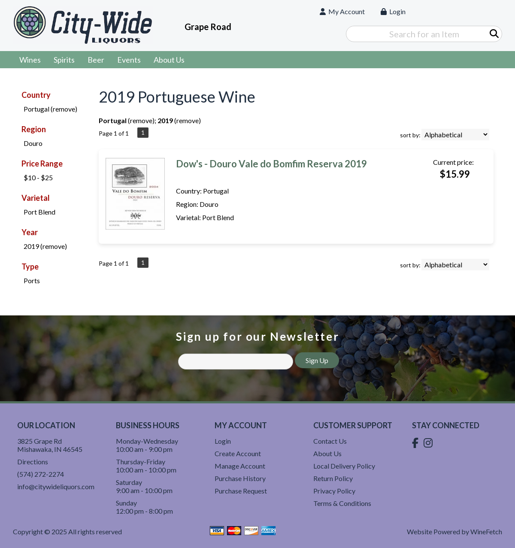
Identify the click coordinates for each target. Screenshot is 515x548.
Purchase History (240, 478)
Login (393, 11)
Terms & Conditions (342, 503)
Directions (32, 461)
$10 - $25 (38, 177)
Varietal (35, 198)
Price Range (42, 163)
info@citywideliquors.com (55, 486)
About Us (166, 60)
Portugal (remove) (50, 109)
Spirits (61, 60)
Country (36, 95)
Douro (33, 143)
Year (29, 232)
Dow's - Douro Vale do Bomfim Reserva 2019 (271, 164)
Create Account (238, 453)
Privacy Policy (334, 491)
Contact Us (330, 441)
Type (30, 266)
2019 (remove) (45, 246)
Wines (27, 60)
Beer (93, 60)
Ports (32, 280)
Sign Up (317, 360)
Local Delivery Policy (344, 466)
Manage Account (240, 466)
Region (33, 129)
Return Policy (333, 478)
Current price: (453, 162)
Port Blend (39, 212)
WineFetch (486, 531)
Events (129, 59)
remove (141, 120)
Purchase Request (241, 491)
